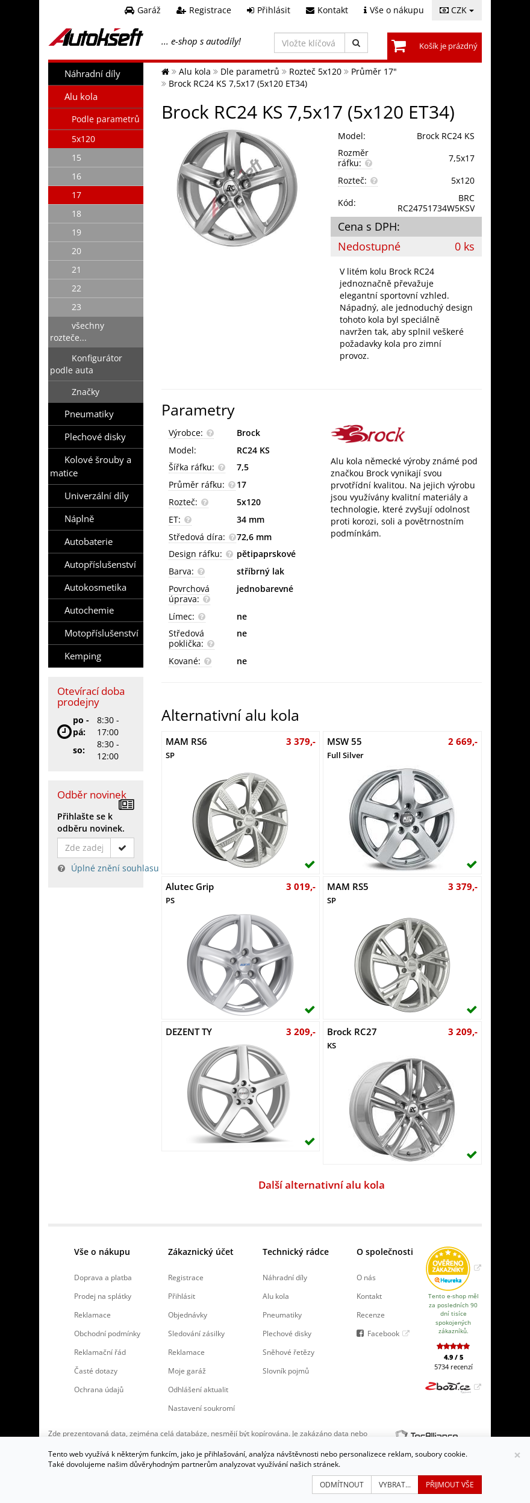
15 (76, 157)
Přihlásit (181, 1296)
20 (76, 251)
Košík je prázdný (448, 45)
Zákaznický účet (201, 1251)
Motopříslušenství (101, 633)
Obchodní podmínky (107, 1333)
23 (76, 307)
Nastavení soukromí (201, 1408)
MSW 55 (345, 748)
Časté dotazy (95, 1370)
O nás (366, 1277)
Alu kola (81, 96)
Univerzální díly (96, 496)
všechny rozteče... (77, 331)
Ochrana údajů (98, 1389)
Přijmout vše (450, 1485)
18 (76, 213)
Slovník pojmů (286, 1370)
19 (76, 232)
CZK (457, 10)
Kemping (82, 656)
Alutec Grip (190, 893)
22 (76, 288)
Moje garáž (187, 1370)
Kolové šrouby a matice (90, 466)
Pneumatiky (89, 414)
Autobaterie (88, 541)
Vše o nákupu (102, 1251)
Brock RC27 (352, 1038)
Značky (85, 391)
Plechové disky (95, 437)
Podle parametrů (106, 119)
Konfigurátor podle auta (86, 364)
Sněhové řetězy (288, 1352)
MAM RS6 (186, 748)
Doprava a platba (103, 1277)
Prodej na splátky (102, 1296)
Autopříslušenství (100, 564)
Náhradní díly (92, 73)
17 (76, 195)
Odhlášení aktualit (198, 1389)
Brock (248, 432)
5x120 (83, 139)
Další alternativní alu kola (321, 1185)
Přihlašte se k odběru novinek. (91, 822)
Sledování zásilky (196, 1333)
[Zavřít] (517, 1455)
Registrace (186, 1277)
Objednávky (187, 1314)
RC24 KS (253, 450)
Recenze (371, 1314)
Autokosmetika (95, 587)
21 (76, 269)
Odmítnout (342, 1485)
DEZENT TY (189, 1031)
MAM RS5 (348, 893)
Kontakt (369, 1296)
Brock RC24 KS (446, 136)
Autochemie (89, 610)
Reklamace (92, 1314)
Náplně (79, 518)
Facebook (383, 1333)
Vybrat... (395, 1485)
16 (76, 176)
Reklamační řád (100, 1352)
